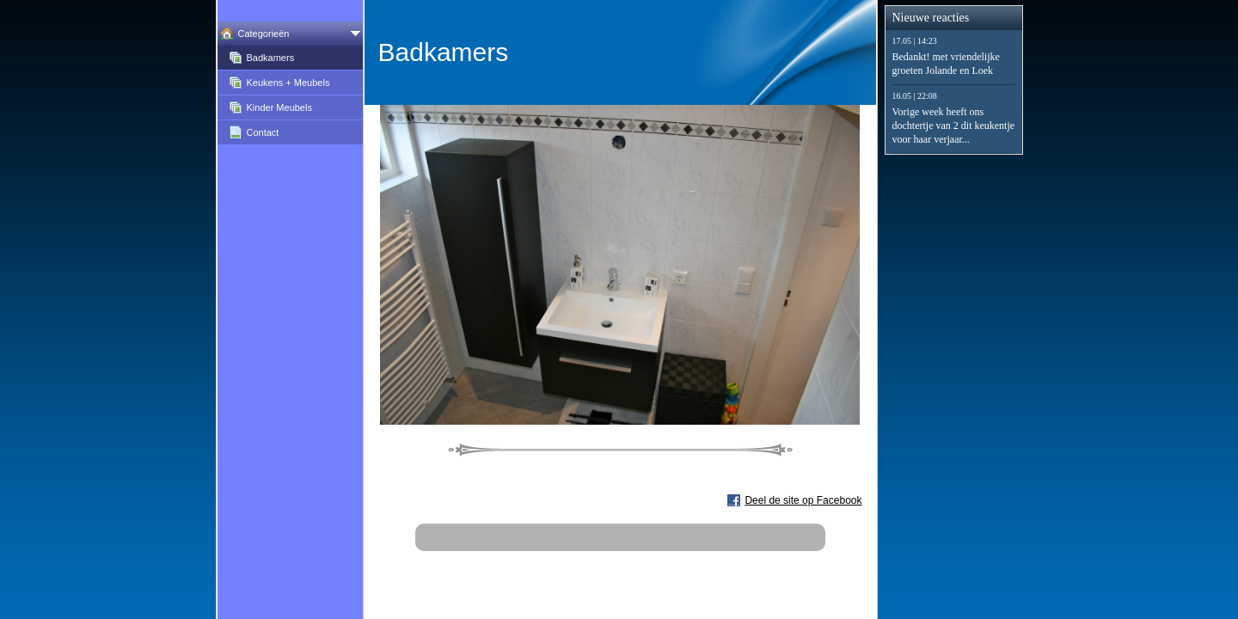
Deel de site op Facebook (803, 500)
